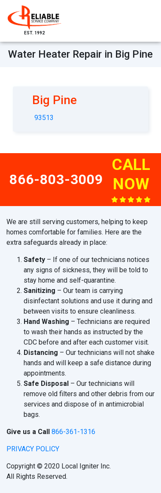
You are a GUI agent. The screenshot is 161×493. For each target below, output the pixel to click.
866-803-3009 (56, 179)
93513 (44, 118)
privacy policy (32, 449)
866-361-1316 (73, 432)
